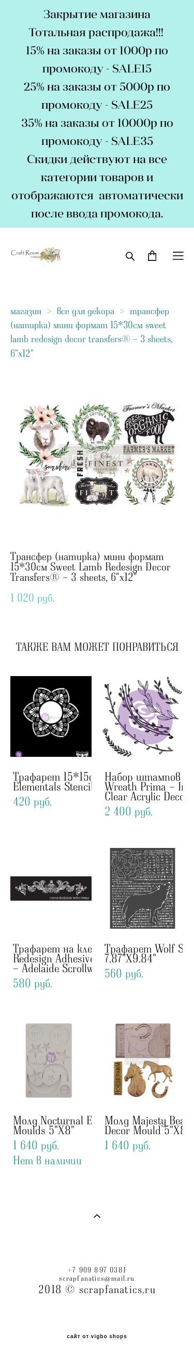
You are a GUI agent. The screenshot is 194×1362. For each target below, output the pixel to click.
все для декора (85, 311)
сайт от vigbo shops (97, 1336)
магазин (25, 311)
